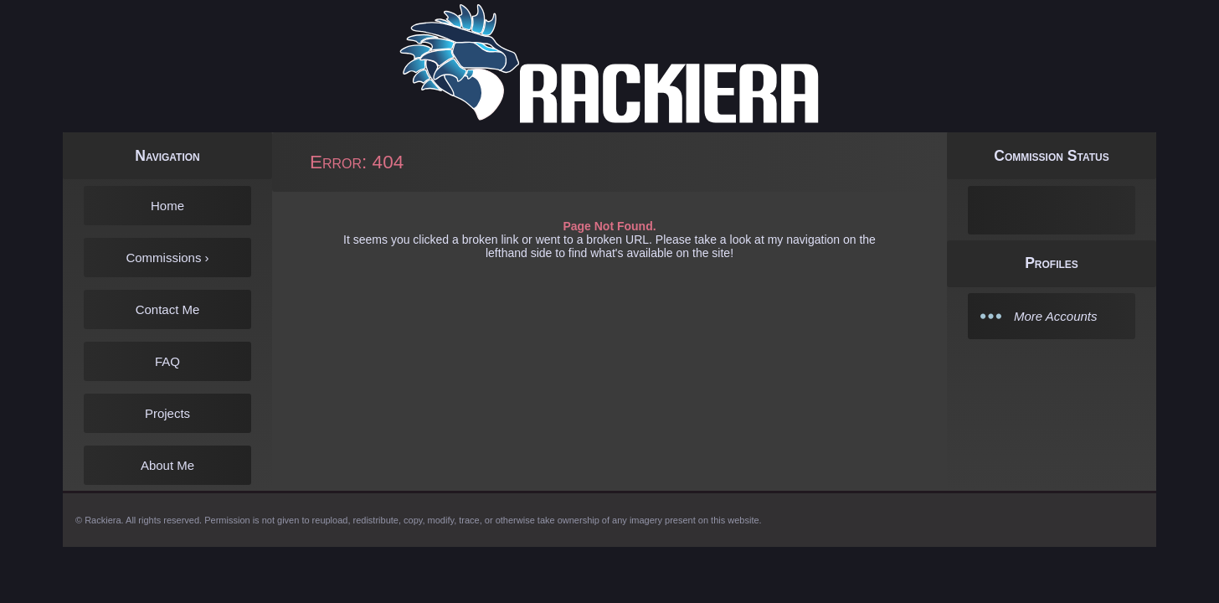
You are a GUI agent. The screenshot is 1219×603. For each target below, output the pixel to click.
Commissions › (167, 257)
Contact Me (168, 309)
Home (167, 205)
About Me (167, 465)
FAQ (167, 361)
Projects (167, 413)
